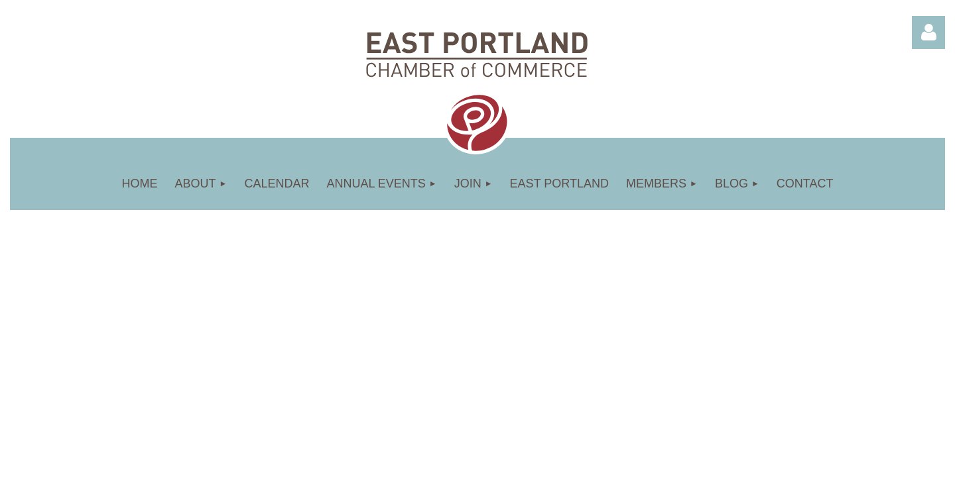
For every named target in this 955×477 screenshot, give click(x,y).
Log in (928, 32)
